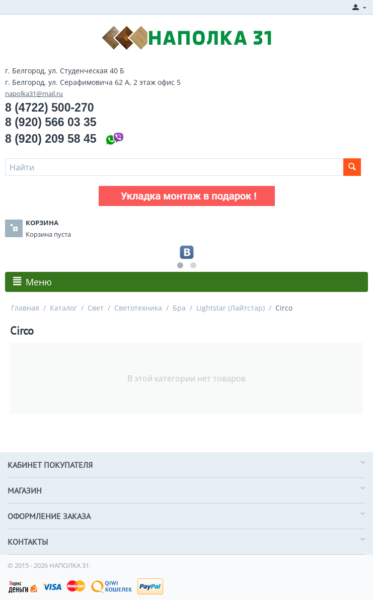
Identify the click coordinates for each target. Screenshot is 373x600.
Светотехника (138, 308)
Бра (179, 308)
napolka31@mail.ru (34, 93)
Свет (96, 308)
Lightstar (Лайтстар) (230, 308)
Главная (25, 308)
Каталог (63, 308)
